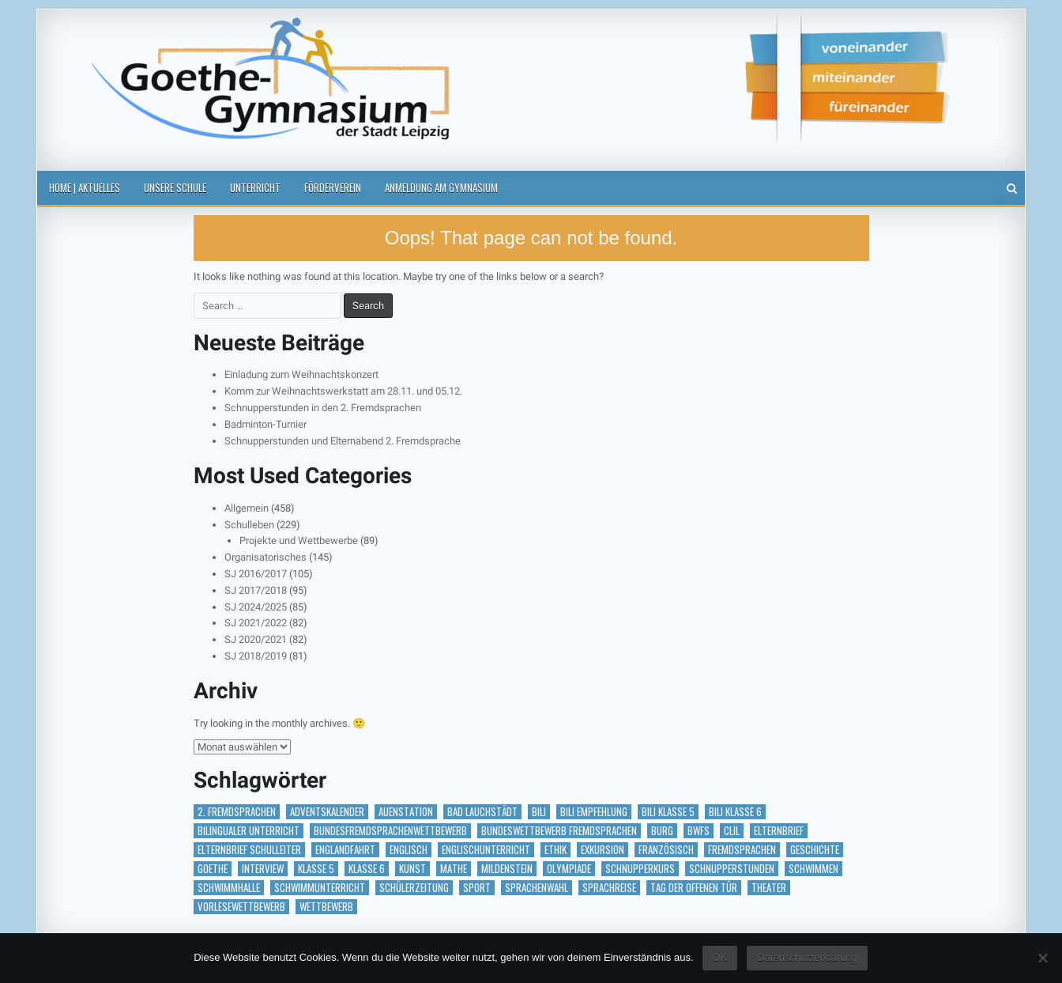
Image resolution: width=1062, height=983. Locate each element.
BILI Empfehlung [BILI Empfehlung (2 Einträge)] (593, 811)
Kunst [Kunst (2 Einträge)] (412, 868)
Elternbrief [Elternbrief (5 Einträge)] (779, 830)
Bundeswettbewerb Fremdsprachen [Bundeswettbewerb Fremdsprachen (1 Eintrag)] (559, 830)
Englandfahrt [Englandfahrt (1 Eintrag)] (345, 849)
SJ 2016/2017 (255, 574)
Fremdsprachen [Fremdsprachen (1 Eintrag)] (742, 849)
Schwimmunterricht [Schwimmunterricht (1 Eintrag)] (319, 887)
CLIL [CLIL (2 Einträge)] (732, 830)
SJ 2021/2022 (255, 623)
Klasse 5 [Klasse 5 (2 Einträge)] (316, 868)
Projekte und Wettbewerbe (298, 540)
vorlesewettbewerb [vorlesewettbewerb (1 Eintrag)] (241, 906)
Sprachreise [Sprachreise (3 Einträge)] (609, 887)
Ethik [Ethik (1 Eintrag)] (555, 849)
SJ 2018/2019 (255, 656)
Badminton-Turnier (265, 424)
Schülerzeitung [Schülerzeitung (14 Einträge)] (414, 887)
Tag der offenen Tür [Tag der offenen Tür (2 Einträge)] (693, 887)
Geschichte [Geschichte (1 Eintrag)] (814, 849)
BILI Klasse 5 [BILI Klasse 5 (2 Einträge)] (668, 811)
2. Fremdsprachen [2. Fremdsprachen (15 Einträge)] (237, 811)
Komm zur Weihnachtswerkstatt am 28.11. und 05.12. (343, 391)
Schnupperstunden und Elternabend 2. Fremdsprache (342, 441)
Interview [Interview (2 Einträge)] (263, 868)
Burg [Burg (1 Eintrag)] (662, 830)
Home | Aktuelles (84, 187)
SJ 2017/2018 (255, 590)
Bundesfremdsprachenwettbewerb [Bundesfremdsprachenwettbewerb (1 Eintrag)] (390, 830)
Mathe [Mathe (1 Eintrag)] (453, 868)
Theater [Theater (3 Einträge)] (768, 887)
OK (720, 957)
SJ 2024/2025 (255, 607)
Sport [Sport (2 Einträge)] (477, 887)
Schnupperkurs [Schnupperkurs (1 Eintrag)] (640, 868)
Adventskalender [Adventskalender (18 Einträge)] (327, 811)
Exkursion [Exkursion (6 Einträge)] (602, 849)
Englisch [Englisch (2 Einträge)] (408, 849)
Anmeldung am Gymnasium (441, 187)
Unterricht (255, 187)
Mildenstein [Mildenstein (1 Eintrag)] (507, 868)
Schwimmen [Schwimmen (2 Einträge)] (813, 868)
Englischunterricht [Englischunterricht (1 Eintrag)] (486, 849)
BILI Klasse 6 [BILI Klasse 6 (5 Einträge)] (735, 811)
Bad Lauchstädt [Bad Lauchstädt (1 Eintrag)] (482, 811)
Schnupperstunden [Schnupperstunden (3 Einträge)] (731, 868)
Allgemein (246, 508)
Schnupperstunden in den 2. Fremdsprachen (322, 408)
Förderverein (332, 187)
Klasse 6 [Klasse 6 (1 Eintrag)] (366, 868)
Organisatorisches (265, 557)
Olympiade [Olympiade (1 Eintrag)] (569, 868)
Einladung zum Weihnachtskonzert (301, 374)
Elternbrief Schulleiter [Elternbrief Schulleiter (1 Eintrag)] (249, 849)
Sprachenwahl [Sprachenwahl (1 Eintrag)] (536, 887)
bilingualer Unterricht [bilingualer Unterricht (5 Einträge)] (248, 830)
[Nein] (1042, 958)
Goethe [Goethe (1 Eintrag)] (213, 868)
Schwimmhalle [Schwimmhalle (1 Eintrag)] (229, 887)
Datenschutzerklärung (807, 957)
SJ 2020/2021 (255, 639)
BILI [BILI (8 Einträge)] (539, 811)
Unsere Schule (175, 187)
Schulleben (249, 525)
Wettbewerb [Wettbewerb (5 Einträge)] (326, 906)
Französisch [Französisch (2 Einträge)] (666, 849)
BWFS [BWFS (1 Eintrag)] (698, 830)
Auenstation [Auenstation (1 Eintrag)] (405, 811)
